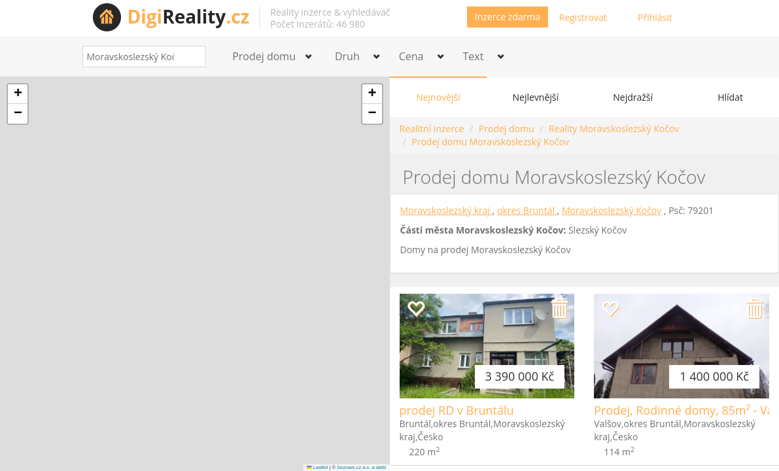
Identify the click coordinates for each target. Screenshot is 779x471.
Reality (189, 16)
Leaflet (317, 467)
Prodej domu (506, 128)
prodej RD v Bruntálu (457, 410)
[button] (17, 94)
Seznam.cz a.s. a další (361, 467)
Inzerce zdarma (507, 16)
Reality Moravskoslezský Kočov (614, 128)
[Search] (191, 56)
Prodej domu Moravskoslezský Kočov (490, 141)
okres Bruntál (527, 210)
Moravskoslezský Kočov (611, 210)
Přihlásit (655, 17)
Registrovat (583, 17)
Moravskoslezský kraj (446, 210)
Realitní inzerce (432, 128)
